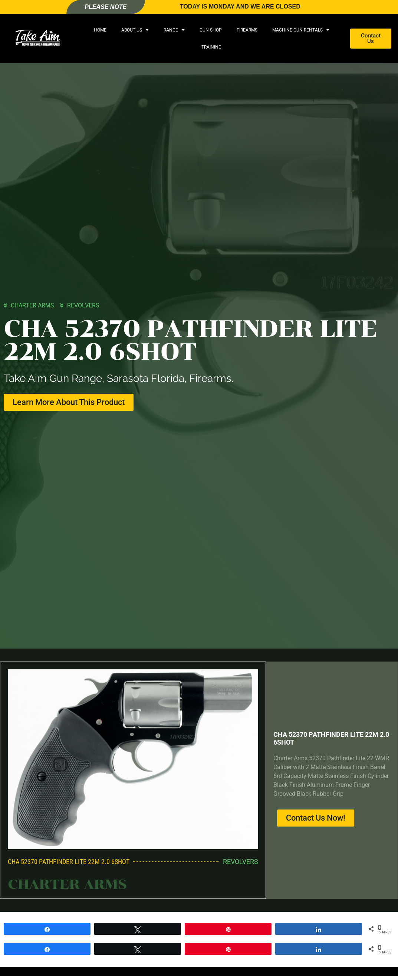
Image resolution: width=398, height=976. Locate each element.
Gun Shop (211, 30)
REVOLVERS (83, 305)
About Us (135, 30)
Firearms (247, 30)
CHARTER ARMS (32, 305)
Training (211, 47)
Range (174, 30)
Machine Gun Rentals (300, 30)
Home (100, 30)
